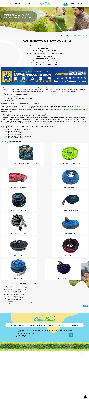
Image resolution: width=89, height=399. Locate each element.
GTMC (57, 353)
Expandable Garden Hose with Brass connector (26, 163)
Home (62, 35)
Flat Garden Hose (70, 233)
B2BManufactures (73, 353)
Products (18, 3)
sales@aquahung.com (24, 337)
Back (85, 306)
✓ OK (47, 398)
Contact (81, 3)
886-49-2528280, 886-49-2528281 (27, 333)
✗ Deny (2, 361)
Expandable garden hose (18, 187)
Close (1, 356)
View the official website (15, 371)
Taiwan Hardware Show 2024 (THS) (79, 35)
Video (58, 3)
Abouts (73, 3)
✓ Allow (2, 359)
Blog (28, 3)
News (65, 3)
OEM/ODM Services (38, 325)
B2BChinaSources (83, 353)
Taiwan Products (64, 353)
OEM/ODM (8, 3)
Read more (3, 371)
